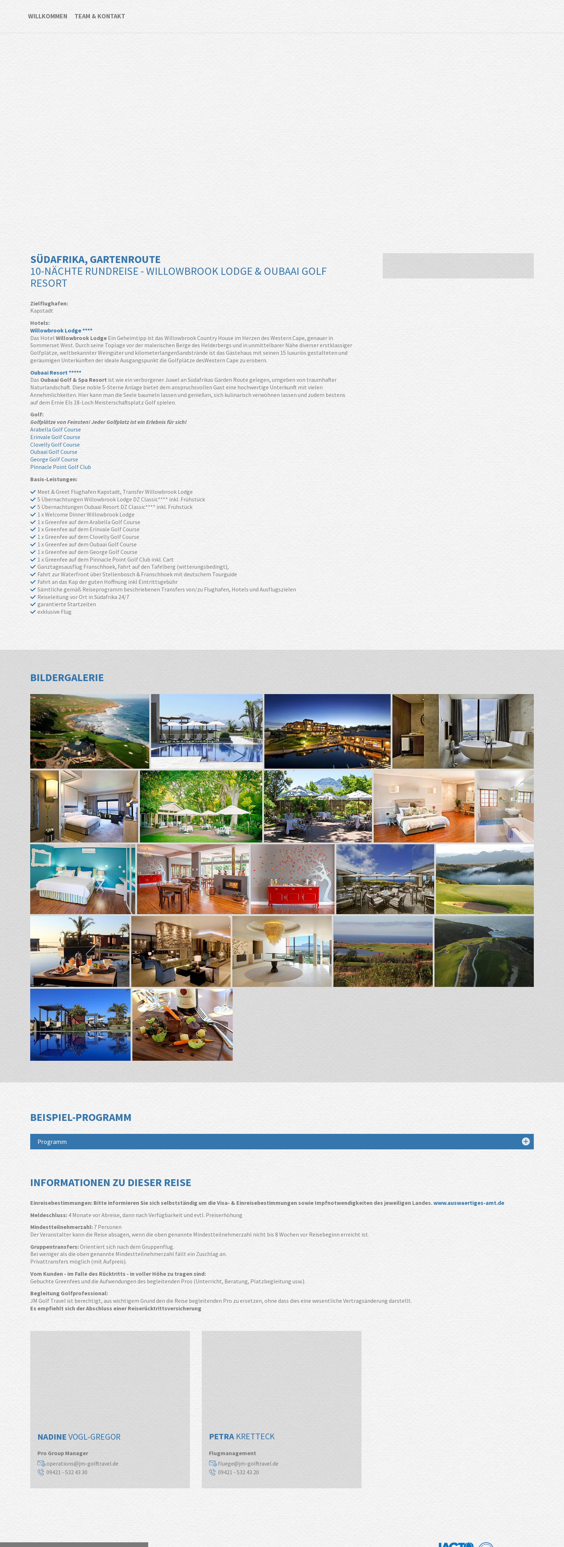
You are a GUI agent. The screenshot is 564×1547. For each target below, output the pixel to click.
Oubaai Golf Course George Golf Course (54, 455)
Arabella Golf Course (55, 429)
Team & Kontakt (99, 16)
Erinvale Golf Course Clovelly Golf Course (55, 440)
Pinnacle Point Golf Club (60, 466)
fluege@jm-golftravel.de (248, 1463)
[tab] (282, 1141)
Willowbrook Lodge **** (61, 330)
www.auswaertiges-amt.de (468, 1202)
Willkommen (47, 16)
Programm (52, 1141)
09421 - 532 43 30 (66, 1472)
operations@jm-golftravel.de (82, 1463)
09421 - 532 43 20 (238, 1472)
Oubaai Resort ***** (55, 372)
